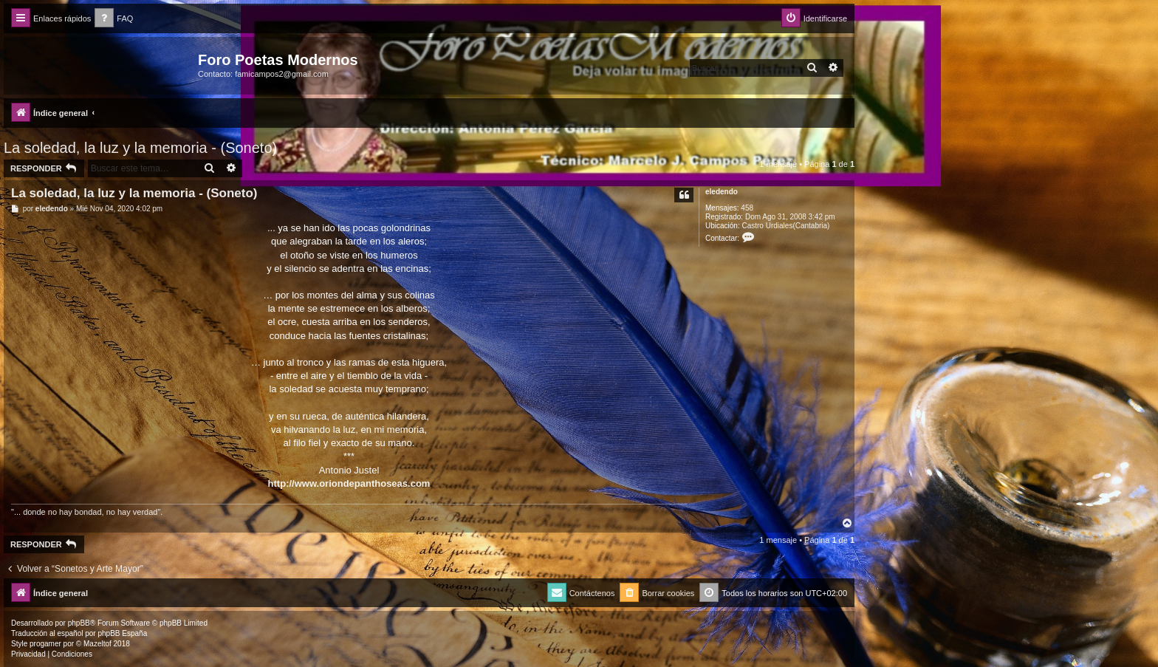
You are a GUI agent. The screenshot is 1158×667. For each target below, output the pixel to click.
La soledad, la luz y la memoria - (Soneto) (140, 148)
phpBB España (122, 633)
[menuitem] (114, 19)
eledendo (721, 192)
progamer (45, 644)
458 (747, 208)
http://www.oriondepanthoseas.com (349, 483)
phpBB (79, 623)
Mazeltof (97, 644)
